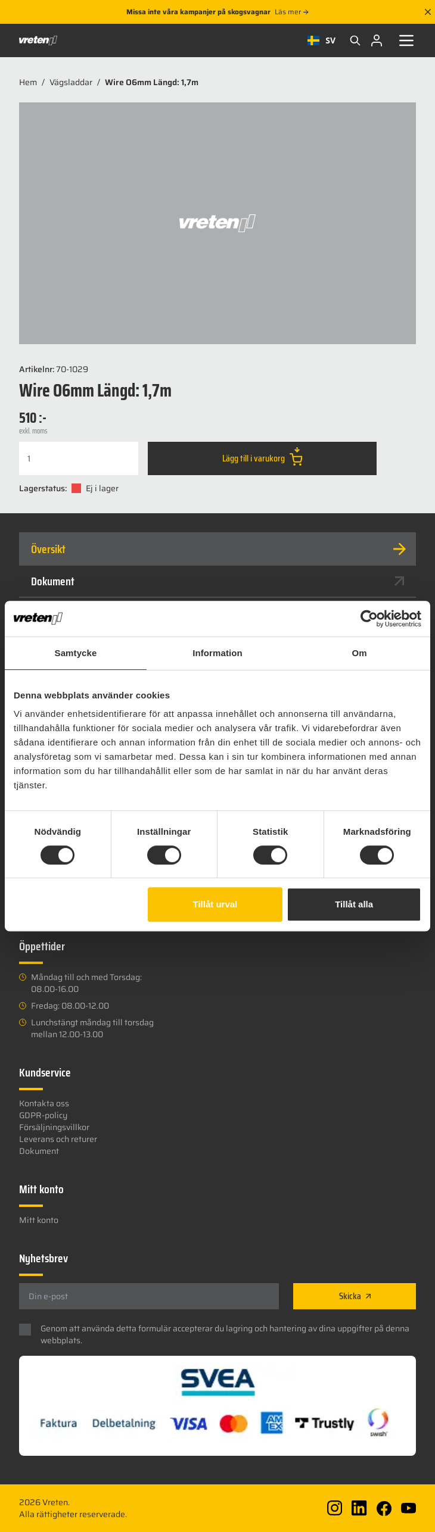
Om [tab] (359, 653)
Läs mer (291, 12)
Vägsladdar (70, 82)
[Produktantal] (78, 458)
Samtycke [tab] (76, 653)
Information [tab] (217, 653)
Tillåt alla (354, 904)
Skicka (355, 1295)
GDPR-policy (43, 1115)
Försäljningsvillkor (54, 1127)
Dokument (217, 581)
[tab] (217, 549)
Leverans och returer (58, 1139)
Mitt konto (38, 1220)
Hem (28, 82)
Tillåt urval (215, 904)
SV (321, 40)
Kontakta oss (44, 1103)
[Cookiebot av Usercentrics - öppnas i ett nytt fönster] (369, 619)
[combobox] (321, 40)
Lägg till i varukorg (262, 456)
